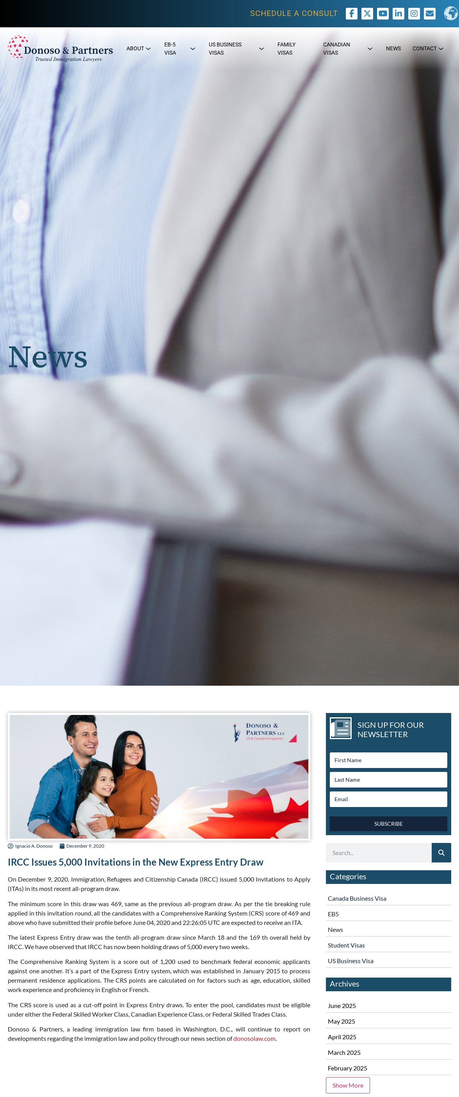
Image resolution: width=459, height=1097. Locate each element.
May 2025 (341, 1021)
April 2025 (342, 1036)
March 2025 (344, 1052)
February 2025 (347, 1068)
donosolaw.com (254, 1038)
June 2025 (342, 1005)
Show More (348, 1085)
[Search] (441, 852)
